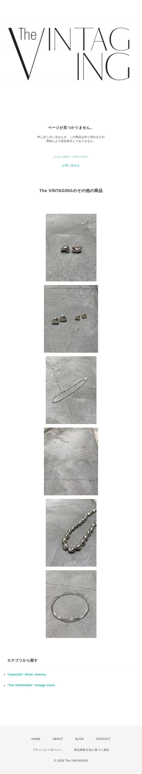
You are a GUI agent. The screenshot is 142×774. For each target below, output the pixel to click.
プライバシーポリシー (47, 749)
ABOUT (58, 739)
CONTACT (103, 739)
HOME (36, 739)
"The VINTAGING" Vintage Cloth (31, 685)
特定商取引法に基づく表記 (91, 749)
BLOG (80, 739)
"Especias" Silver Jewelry (26, 674)
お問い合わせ (71, 165)
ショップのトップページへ (71, 156)
